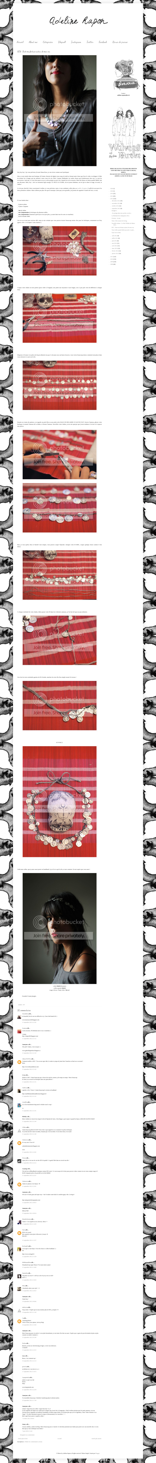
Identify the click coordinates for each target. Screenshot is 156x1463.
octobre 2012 (115, 206)
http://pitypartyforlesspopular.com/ (31, 1200)
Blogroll (62, 42)
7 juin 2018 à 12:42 (27, 1431)
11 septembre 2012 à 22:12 (29, 1163)
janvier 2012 (115, 253)
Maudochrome (26, 1219)
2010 (111, 259)
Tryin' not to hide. (116, 232)
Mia (23, 1285)
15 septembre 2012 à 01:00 (29, 1337)
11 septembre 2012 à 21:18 (29, 1053)
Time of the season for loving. (119, 221)
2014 (111, 193)
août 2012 (114, 235)
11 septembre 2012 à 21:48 (29, 1134)
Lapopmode (25, 1377)
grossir (24, 1366)
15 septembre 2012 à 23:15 (29, 1350)
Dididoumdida (26, 1262)
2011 (111, 256)
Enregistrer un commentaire (27, 1435)
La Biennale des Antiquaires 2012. (121, 216)
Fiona (23, 1158)
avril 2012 (115, 246)
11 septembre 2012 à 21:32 (29, 1096)
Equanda (24, 1273)
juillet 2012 (115, 238)
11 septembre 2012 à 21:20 (29, 1069)
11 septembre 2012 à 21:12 (29, 1038)
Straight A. (114, 210)
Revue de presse (120, 42)
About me (33, 42)
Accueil (20, 42)
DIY (24, 1004)
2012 (111, 198)
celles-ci (23, 222)
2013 (111, 196)
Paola (23, 1343)
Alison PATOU (26, 1059)
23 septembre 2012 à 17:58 (29, 1400)
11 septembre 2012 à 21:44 (29, 1121)
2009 (111, 262)
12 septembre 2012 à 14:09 (29, 1267)
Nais (23, 1230)
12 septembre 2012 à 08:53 (29, 1202)
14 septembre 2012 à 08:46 (29, 1301)
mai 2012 (114, 243)
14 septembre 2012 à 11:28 (29, 1312)
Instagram (76, 42)
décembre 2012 (116, 201)
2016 (111, 191)
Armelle (24, 1102)
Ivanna (24, 1028)
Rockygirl (25, 1246)
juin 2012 (114, 241)
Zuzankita (25, 1014)
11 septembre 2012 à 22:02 (29, 1152)
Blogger (97, 1453)
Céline (24, 1127)
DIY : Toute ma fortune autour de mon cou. (123, 227)
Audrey (24, 1087)
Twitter (90, 42)
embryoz (24, 1307)
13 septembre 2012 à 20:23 (29, 1290)
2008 (111, 264)
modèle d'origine (82, 188)
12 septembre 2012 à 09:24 (29, 1213)
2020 (111, 188)
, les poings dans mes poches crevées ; (121, 213)
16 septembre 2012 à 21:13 (29, 1361)
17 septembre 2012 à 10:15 (29, 1371)
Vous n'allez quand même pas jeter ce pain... (123, 230)
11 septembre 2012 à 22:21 (29, 1175)
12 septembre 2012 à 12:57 (29, 1240)
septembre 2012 (116, 208)
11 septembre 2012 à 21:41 (29, 1110)
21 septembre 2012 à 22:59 (29, 1389)
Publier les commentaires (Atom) (33, 1442)
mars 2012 (115, 248)
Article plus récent (23, 1438)
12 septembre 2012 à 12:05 (29, 1224)
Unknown (25, 1140)
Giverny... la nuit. (116, 218)
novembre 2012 (116, 203)
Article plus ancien (96, 1438)
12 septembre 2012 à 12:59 (29, 1256)
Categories (48, 42)
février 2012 (115, 251)
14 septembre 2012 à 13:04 (29, 1325)
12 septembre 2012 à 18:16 (29, 1280)
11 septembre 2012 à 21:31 (29, 1082)
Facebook (103, 42)
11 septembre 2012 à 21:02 (29, 1022)
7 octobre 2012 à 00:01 (28, 1418)
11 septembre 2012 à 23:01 (29, 1186)
